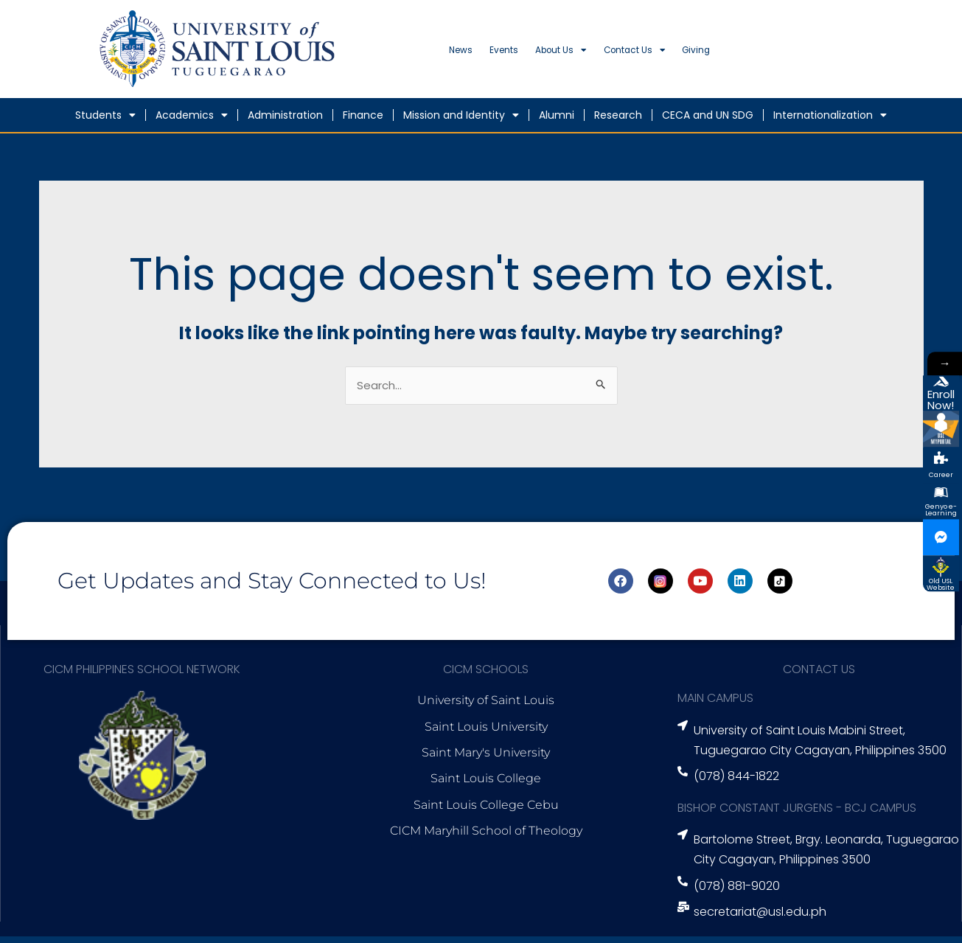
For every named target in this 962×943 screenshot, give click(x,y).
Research (618, 120)
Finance (363, 120)
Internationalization (830, 120)
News (470, 53)
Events (534, 53)
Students (105, 120)
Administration (285, 120)
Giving (808, 53)
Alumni (556, 120)
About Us (617, 54)
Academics (192, 120)
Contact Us (720, 54)
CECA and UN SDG (707, 120)
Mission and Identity (461, 120)
